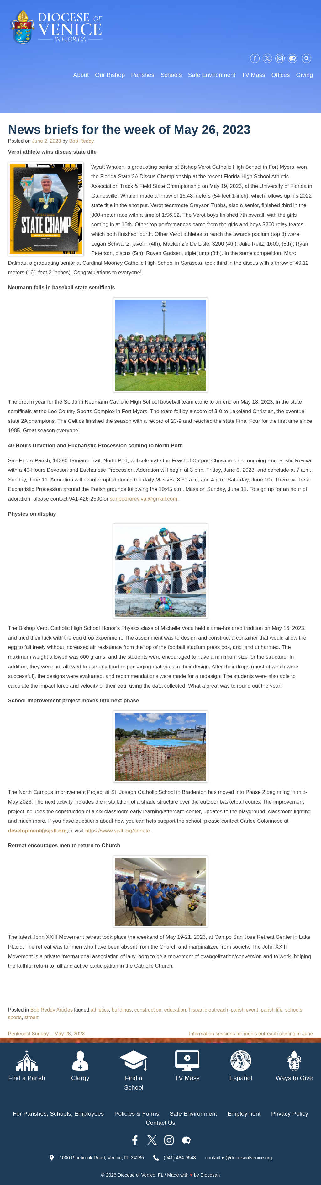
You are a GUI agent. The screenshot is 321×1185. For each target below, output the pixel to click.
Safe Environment (211, 75)
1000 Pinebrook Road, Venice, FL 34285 (101, 1157)
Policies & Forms (136, 1113)
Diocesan (210, 1174)
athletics (100, 1009)
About (81, 75)
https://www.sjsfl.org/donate (117, 831)
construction (147, 1009)
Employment (244, 1113)
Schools (171, 75)
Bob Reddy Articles (51, 1009)
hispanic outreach (208, 1009)
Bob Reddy (81, 141)
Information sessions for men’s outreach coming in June (251, 1033)
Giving (304, 75)
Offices (280, 75)
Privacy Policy (289, 1113)
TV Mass (253, 75)
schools (293, 1009)
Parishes (142, 75)
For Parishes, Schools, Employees (58, 1113)
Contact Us (160, 1122)
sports (15, 1017)
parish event (244, 1009)
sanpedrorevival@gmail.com (143, 499)
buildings (121, 1009)
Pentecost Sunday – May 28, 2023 (46, 1033)
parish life (271, 1009)
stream (32, 1017)
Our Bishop (110, 75)
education (175, 1009)
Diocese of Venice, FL (140, 1174)
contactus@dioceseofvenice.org (238, 1157)
